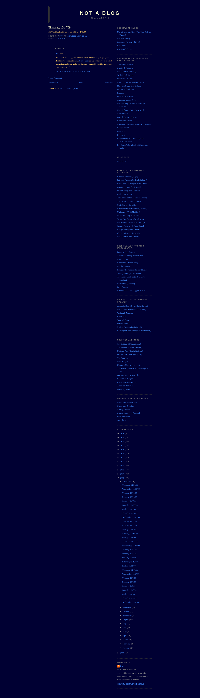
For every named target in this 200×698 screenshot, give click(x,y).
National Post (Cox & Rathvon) (130, 351)
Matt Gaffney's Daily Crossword (130, 110)
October (126, 611)
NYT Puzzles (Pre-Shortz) (128, 236)
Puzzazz (120, 93)
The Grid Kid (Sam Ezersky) (129, 201)
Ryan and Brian (123, 417)
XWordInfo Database (126, 64)
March (126, 640)
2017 (122, 445)
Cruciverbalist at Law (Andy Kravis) (132, 208)
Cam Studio (84, 61)
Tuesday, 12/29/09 (129, 493)
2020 (122, 433)
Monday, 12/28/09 (129, 497)
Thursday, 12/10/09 (130, 570)
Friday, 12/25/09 (129, 509)
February (127, 644)
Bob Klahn (121, 316)
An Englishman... (124, 409)
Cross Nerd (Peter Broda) (127, 262)
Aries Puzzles (122, 113)
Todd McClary (123, 320)
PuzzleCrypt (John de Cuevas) (129, 354)
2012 (122, 466)
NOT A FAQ (122, 161)
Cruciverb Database (125, 68)
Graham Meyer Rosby (126, 283)
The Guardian (122, 358)
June (125, 627)
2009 (122, 478)
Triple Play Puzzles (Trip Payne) (130, 219)
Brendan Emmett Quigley (127, 176)
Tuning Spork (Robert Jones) (129, 273)
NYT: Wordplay (123, 38)
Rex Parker (121, 46)
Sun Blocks (122, 420)
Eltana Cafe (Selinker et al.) (128, 233)
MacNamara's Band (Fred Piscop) (131, 222)
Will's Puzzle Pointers (126, 75)
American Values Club (126, 100)
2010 (122, 474)
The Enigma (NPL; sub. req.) (129, 344)
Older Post (108, 82)
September (127, 615)
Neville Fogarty (123, 266)
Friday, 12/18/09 (129, 537)
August (126, 619)
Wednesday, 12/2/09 (130, 602)
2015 (122, 453)
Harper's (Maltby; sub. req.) (128, 365)
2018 (122, 441)
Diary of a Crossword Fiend (128, 42)
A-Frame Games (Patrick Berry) (130, 255)
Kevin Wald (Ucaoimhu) (127, 382)
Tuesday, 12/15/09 (129, 549)
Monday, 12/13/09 (129, 553)
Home (80, 82)
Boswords (121, 135)
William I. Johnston (125, 313)
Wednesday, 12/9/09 (130, 574)
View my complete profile (130, 684)
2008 (122, 653)
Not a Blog (100, 13)
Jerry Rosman (122, 287)
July (125, 623)
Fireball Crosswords (125, 96)
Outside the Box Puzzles (127, 117)
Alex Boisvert (123, 259)
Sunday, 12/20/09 (129, 529)
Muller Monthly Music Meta (128, 215)
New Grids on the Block (127, 402)
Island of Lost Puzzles (126, 252)
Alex (57, 53)
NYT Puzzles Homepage (127, 72)
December (127, 481)
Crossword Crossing (125, 406)
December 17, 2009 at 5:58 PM (72, 71)
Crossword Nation (124, 121)
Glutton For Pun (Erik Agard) (129, 187)
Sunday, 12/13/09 (129, 558)
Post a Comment (55, 78)
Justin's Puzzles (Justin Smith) (129, 327)
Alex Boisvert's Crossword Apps (130, 82)
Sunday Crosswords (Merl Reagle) (131, 226)
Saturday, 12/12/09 (130, 562)
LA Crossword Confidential (128, 413)
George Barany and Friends (128, 229)
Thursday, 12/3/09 (129, 598)
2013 (122, 462)
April (125, 636)
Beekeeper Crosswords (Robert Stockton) (134, 330)
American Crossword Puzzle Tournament (134, 124)
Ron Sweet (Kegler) (125, 379)
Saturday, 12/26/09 (130, 505)
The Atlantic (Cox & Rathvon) (129, 347)
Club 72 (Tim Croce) (125, 194)
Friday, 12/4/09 (128, 594)
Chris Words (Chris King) (127, 205)
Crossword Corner (124, 49)
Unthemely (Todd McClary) (128, 212)
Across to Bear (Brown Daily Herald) (132, 306)
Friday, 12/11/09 (128, 566)
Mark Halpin (122, 361)
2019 (122, 437)
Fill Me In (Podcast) (125, 89)
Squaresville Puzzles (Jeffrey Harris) (132, 270)
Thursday (61, 38)
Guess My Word (123, 389)
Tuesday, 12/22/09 (129, 521)
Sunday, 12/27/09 (129, 501)
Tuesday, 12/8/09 (129, 578)
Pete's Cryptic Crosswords (128, 375)
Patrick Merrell (123, 323)
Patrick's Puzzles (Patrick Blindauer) (132, 180)
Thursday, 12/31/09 (130, 485)
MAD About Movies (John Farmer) (131, 309)
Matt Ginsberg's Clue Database (129, 86)
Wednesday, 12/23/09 (131, 517)
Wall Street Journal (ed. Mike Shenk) (132, 183)
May (125, 631)
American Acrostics (125, 386)
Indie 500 (121, 131)
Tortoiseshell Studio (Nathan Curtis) (132, 198)
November (127, 607)
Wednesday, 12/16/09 (131, 545)
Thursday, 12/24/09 (130, 513)
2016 (122, 449)
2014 (122, 457)
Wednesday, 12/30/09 (131, 489)
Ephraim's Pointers (124, 79)
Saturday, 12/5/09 (129, 590)
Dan (122, 666)
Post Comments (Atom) (69, 88)
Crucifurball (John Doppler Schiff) (131, 290)
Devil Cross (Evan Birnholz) (128, 191)
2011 (122, 470)
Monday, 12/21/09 (129, 525)
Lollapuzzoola (123, 128)
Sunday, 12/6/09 (128, 586)
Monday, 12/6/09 (129, 582)
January (126, 648)
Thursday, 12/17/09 (130, 541)
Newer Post (53, 82)
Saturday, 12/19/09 (130, 533)
